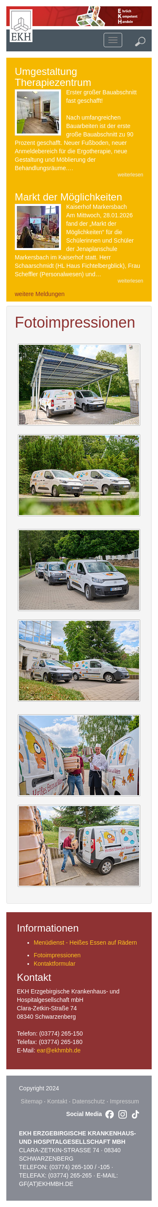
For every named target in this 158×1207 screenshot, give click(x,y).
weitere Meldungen (39, 294)
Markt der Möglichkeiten (68, 197)
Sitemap (31, 1101)
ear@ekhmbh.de (58, 1050)
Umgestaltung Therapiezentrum (53, 77)
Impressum (124, 1101)
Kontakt (57, 1101)
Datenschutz (88, 1101)
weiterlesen (130, 175)
